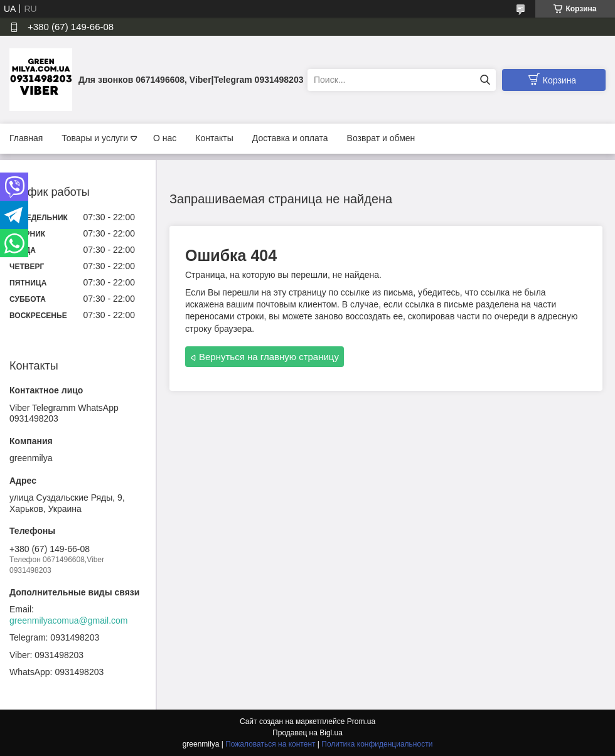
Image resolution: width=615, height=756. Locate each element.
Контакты (214, 138)
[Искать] (485, 80)
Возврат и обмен (381, 138)
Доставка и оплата (290, 138)
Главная (26, 138)
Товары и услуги (95, 138)
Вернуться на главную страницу (269, 356)
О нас (164, 138)
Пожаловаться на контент (270, 744)
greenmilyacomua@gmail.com (68, 620)
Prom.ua (361, 721)
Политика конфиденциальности (376, 744)
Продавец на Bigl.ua (307, 732)
